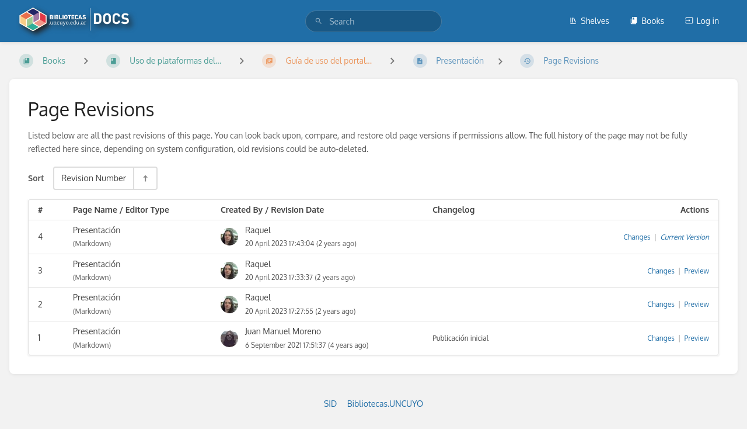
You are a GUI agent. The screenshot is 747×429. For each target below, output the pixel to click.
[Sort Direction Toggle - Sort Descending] (144, 178)
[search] (373, 21)
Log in (702, 21)
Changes (636, 237)
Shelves (589, 21)
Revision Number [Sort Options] (93, 177)
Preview (697, 271)
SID (330, 404)
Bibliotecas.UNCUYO (385, 404)
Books (647, 21)
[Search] (319, 21)
